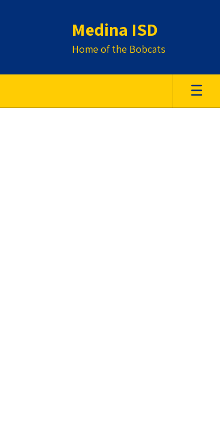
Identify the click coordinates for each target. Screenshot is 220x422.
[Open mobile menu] (196, 91)
